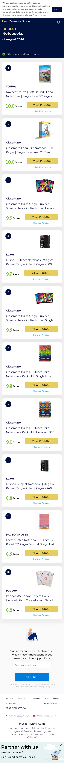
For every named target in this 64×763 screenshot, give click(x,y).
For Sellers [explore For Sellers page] (51, 703)
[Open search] (58, 22)
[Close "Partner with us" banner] (61, 745)
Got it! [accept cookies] (56, 9)
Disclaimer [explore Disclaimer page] (52, 698)
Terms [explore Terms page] (36, 698)
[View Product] (32, 88)
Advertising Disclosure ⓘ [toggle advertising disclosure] (17, 716)
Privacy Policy (39, 15)
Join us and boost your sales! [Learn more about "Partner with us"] (18, 756)
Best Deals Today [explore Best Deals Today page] (16, 708)
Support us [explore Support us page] (12, 703)
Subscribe (32, 677)
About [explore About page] (9, 698)
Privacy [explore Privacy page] (23, 698)
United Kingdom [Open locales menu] (44, 716)
